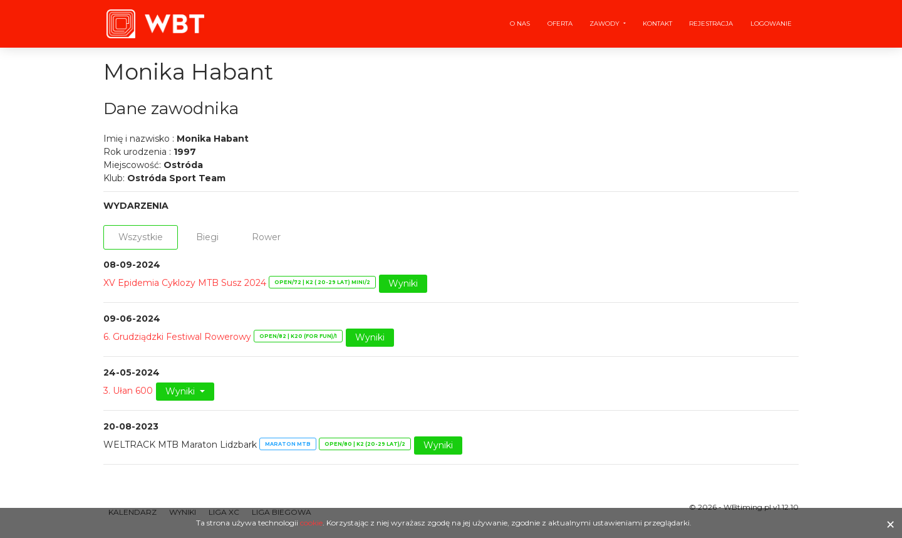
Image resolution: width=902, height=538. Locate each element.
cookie (311, 522)
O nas (520, 23)
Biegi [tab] (207, 237)
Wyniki (403, 283)
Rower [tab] (266, 237)
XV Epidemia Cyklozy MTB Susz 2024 (184, 282)
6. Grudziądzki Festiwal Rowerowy (177, 336)
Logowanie (771, 23)
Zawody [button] (605, 23)
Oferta (560, 23)
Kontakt (657, 23)
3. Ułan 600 (128, 390)
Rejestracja (711, 23)
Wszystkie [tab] (140, 237)
